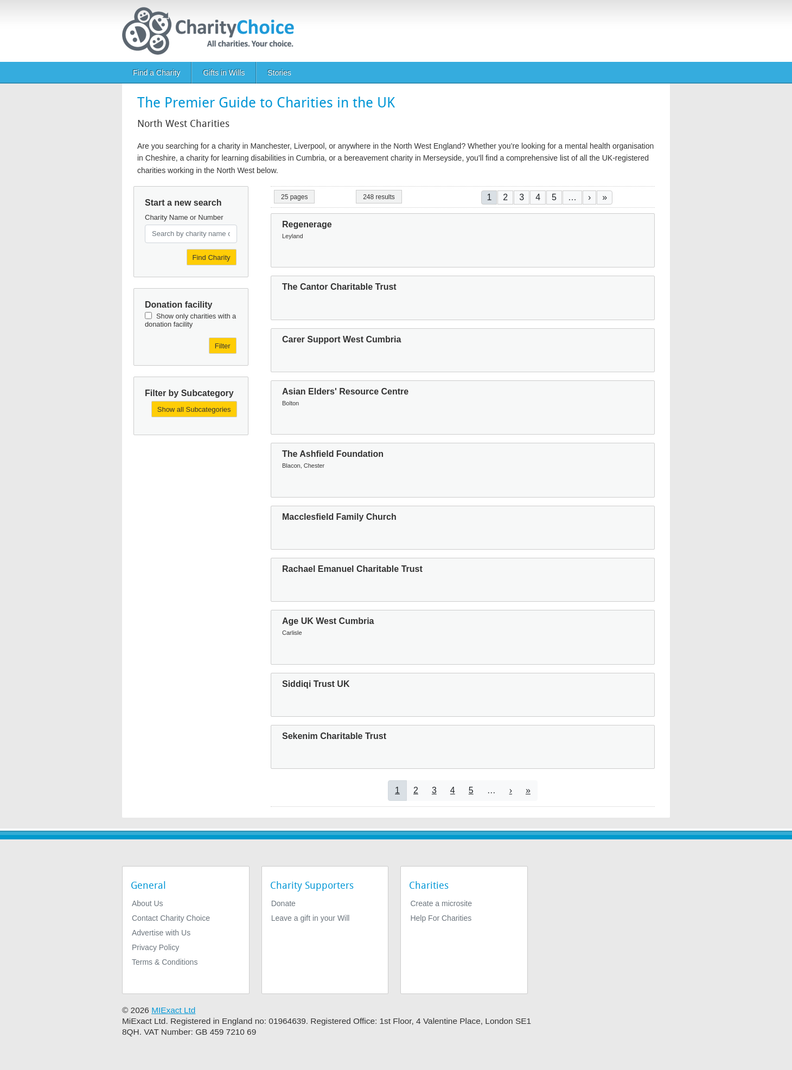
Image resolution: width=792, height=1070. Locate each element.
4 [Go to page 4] (537, 197)
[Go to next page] (589, 197)
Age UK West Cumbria (328, 621)
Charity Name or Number (184, 217)
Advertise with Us (161, 932)
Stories (279, 72)
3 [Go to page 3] (521, 197)
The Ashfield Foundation (333, 453)
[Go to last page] (604, 197)
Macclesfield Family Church (339, 516)
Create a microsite (441, 903)
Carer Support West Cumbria (341, 339)
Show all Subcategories (194, 409)
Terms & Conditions (164, 962)
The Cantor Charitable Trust (339, 286)
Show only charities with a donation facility (190, 320)
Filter (223, 346)
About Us (147, 903)
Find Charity (212, 257)
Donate (283, 903)
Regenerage (307, 224)
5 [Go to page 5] (554, 197)
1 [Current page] (489, 197)
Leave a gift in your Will (310, 918)
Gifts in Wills (224, 72)
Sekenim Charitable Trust (334, 736)
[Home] (212, 31)
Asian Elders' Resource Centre (345, 391)
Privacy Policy (155, 947)
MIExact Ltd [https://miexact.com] (173, 1010)
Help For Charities (440, 918)
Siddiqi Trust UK (315, 684)
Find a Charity (156, 72)
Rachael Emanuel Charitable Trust (352, 569)
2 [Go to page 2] (505, 197)
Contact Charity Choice (171, 918)
